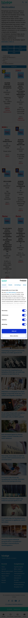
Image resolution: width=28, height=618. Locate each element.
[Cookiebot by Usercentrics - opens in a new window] (20, 281)
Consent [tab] (4, 285)
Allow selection (14, 336)
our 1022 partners (11, 292)
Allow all (14, 331)
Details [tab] (10, 285)
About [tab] (24, 285)
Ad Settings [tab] (17, 285)
